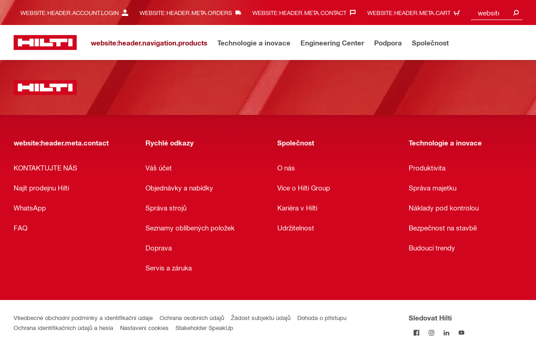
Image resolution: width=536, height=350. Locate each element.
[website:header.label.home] (45, 42)
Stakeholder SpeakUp (204, 327)
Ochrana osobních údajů (192, 317)
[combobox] (496, 12)
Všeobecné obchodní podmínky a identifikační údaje (83, 317)
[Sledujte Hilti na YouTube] (461, 332)
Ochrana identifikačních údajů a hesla (63, 327)
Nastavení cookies (144, 327)
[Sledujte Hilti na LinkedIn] (446, 332)
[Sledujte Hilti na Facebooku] (416, 332)
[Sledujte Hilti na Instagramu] (431, 332)
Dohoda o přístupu (321, 317)
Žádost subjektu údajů (261, 317)
